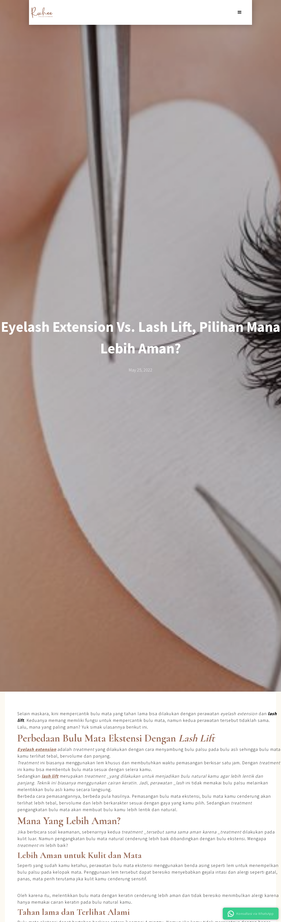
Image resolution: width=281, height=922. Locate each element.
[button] (239, 12)
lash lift (50, 776)
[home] (41, 12)
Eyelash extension (36, 749)
